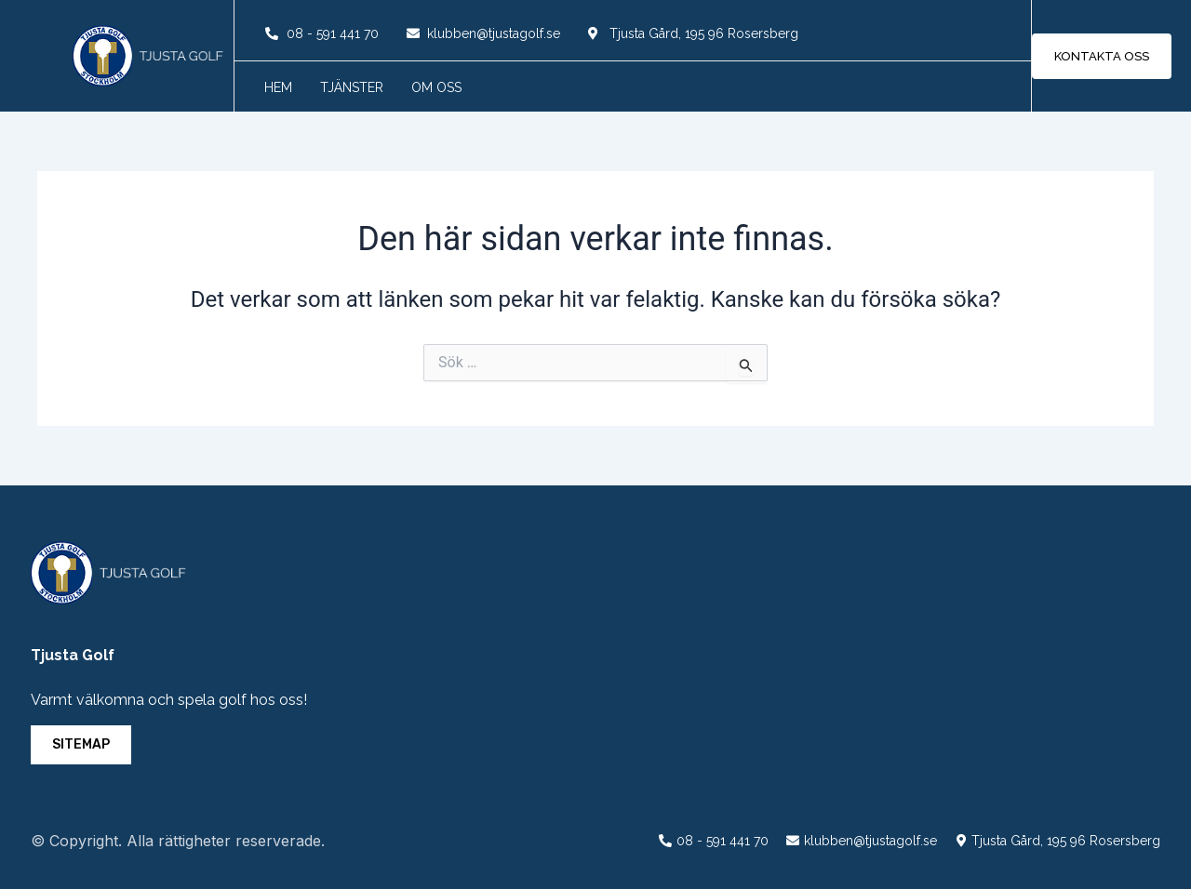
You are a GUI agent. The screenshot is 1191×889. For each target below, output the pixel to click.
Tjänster (351, 87)
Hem (278, 87)
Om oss (436, 87)
